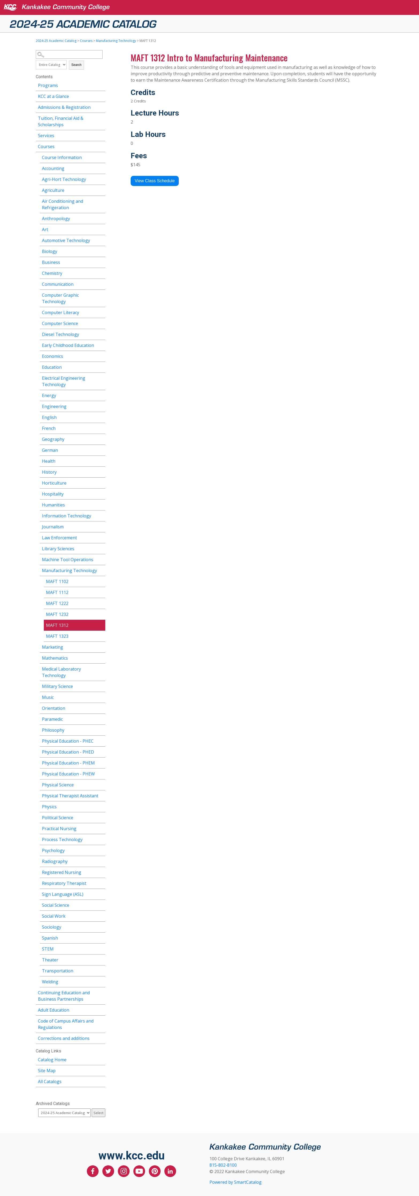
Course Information (62, 157)
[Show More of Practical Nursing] (101, 828)
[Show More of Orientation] (101, 708)
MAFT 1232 (57, 614)
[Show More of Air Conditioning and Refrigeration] (101, 201)
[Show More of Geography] (101, 439)
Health (48, 461)
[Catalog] (64, 1112)
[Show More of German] (101, 449)
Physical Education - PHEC (68, 741)
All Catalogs (49, 1081)
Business (51, 262)
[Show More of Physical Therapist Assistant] (101, 795)
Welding (50, 982)
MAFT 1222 (57, 603)
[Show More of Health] (101, 460)
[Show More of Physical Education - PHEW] (101, 773)
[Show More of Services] (101, 135)
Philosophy (53, 730)
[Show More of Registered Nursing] (101, 872)
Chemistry (52, 273)
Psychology (53, 850)
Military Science (57, 686)
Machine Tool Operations (67, 560)
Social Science (55, 905)
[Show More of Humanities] (101, 504)
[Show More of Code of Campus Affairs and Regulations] (101, 1020)
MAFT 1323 (57, 636)
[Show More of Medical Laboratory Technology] (101, 668)
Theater (50, 960)
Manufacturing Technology (116, 40)
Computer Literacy (60, 312)
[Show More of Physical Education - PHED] (101, 751)
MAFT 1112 (57, 592)
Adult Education (53, 1010)
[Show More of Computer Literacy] (101, 312)
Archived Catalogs (53, 1103)
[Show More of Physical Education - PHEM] (101, 762)
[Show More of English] (101, 417)
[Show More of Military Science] (101, 686)
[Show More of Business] (101, 262)
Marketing (52, 647)
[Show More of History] (101, 471)
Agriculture (53, 190)
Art (45, 229)
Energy (49, 395)
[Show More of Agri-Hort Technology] (101, 179)
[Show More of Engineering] (101, 406)
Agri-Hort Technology (64, 179)
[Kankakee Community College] (214, 7)
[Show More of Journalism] (101, 526)
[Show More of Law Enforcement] (101, 537)
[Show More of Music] (101, 697)
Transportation (57, 971)
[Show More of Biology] (101, 251)
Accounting (53, 168)
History (49, 472)
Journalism (53, 527)
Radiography (55, 861)
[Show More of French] (101, 428)
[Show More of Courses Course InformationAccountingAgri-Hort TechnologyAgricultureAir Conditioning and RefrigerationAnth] (101, 146)
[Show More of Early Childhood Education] (101, 345)
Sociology (51, 927)
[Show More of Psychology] (101, 850)
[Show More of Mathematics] (101, 657)
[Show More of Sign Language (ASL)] (101, 894)
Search (76, 65)
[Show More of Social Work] (101, 915)
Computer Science (60, 323)
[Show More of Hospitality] (101, 493)
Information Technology (66, 516)
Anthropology (56, 218)
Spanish (50, 938)
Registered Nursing (61, 872)
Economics (52, 356)
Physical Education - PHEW (68, 774)
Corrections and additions (64, 1038)
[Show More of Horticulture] (101, 482)
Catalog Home (52, 1060)
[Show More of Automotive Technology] (101, 240)
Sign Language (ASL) (62, 894)
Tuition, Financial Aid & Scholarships (60, 121)
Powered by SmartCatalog (236, 1182)
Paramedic (52, 719)
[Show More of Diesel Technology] (101, 334)
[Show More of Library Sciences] (101, 548)
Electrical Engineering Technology (63, 381)
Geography (53, 439)
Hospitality (53, 494)
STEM (48, 949)
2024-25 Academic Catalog (83, 23)
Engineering (54, 406)
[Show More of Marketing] (101, 646)
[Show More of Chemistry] (101, 273)
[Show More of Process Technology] (101, 839)
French (49, 428)
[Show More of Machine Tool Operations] (101, 559)
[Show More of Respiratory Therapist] (101, 883)
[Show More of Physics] (101, 806)
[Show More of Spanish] (101, 937)
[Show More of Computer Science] (101, 323)
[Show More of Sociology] (101, 926)
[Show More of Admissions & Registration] (101, 107)
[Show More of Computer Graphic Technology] (101, 294)
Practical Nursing (59, 828)
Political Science (57, 818)
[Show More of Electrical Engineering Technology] (101, 377)
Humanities (53, 505)
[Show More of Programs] (101, 85)
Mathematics (55, 658)
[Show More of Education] (101, 367)
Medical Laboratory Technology (61, 672)
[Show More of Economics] (101, 356)
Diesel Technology (60, 334)
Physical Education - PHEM (68, 763)
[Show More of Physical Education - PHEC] (101, 740)
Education (52, 367)
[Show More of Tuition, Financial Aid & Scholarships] (101, 118)
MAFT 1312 (57, 625)
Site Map (47, 1071)
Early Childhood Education (68, 345)
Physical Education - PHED (68, 752)
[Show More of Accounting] (101, 168)
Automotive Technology (66, 240)
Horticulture (54, 483)
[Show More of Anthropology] (101, 218)
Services (46, 135)
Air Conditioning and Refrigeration (62, 204)
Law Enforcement (59, 538)
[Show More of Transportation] (101, 970)
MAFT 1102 (57, 581)
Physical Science (58, 785)
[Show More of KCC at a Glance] (101, 96)
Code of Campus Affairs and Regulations (66, 1024)
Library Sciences (58, 549)
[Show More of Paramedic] (101, 718)
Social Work (53, 916)
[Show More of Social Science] (101, 904)
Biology (49, 251)
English (49, 417)
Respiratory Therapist (64, 883)
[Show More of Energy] (101, 395)
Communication (57, 284)
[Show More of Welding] (101, 981)
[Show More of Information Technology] (101, 515)
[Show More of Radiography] (101, 861)
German (50, 450)
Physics (49, 807)
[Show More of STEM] (101, 948)
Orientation (53, 708)
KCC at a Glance (53, 96)
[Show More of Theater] (101, 959)
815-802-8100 (223, 1165)
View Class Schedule (155, 181)
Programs (48, 85)
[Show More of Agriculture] (101, 190)
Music (48, 697)
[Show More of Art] (101, 229)
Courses (86, 40)
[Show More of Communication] (101, 284)
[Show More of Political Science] (101, 817)
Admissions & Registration (64, 107)
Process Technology (62, 839)
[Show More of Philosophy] (101, 729)
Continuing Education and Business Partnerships (64, 996)
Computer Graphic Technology (60, 298)
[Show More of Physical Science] (101, 784)
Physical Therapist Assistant (70, 796)
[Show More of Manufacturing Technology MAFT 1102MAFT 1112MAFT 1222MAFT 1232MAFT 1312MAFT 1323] (101, 570)
